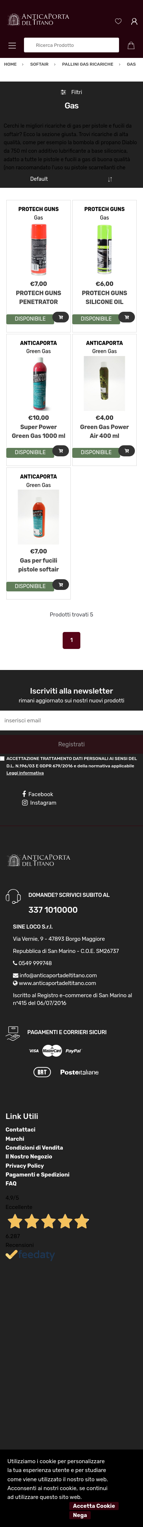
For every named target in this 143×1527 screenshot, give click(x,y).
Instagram (39, 802)
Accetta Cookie (94, 1506)
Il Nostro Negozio (29, 1156)
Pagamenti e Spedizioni (38, 1174)
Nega (80, 1515)
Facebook (37, 794)
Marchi (15, 1139)
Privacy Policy (25, 1165)
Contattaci (20, 1129)
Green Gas (38, 351)
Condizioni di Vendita (34, 1147)
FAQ (11, 1183)
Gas (38, 218)
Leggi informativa (24, 772)
